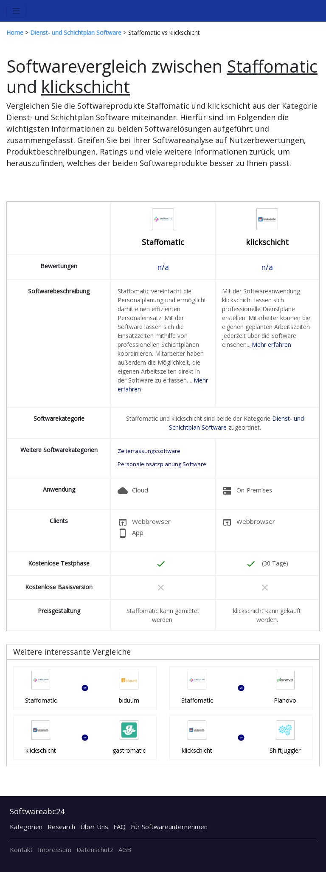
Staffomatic (163, 242)
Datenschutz (94, 849)
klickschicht (267, 242)
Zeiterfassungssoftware (149, 451)
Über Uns (94, 826)
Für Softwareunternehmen (169, 826)
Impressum (54, 849)
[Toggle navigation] (16, 10)
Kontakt (21, 849)
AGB (124, 849)
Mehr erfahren (271, 344)
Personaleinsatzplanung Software (162, 464)
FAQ (119, 826)
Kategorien (26, 826)
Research (61, 826)
